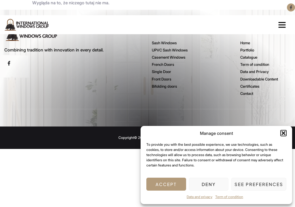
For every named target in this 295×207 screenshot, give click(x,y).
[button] (283, 133)
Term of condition (229, 197)
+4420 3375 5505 (67, 7)
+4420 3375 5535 (23, 7)
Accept (166, 184)
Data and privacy (199, 197)
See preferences (259, 184)
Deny (209, 184)
